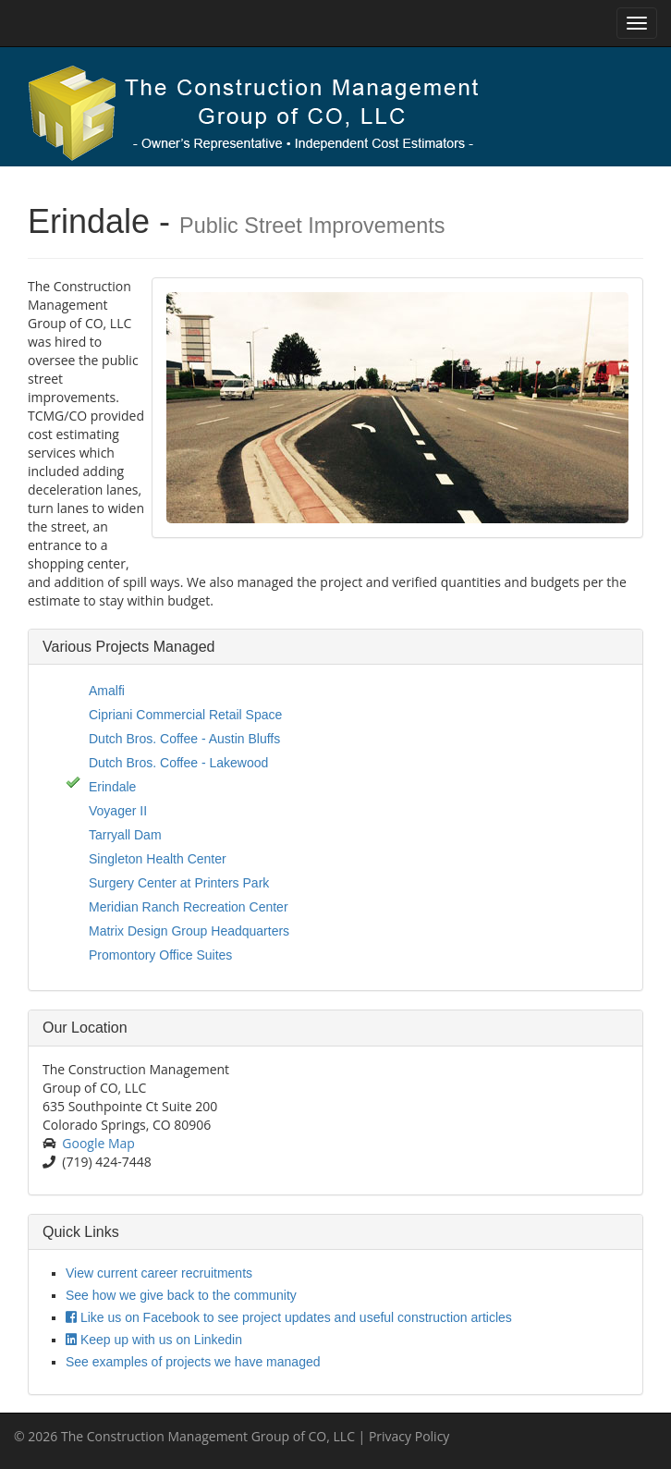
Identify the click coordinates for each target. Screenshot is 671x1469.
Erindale (112, 786)
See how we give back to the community (181, 1295)
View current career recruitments (159, 1273)
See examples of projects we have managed (193, 1361)
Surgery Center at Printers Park (179, 882)
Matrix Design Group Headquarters (189, 931)
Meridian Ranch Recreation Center (188, 907)
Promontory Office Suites (160, 955)
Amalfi (107, 690)
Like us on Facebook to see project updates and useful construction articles (289, 1317)
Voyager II (118, 810)
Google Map (98, 1143)
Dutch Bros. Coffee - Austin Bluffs (184, 738)
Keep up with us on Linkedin (154, 1339)
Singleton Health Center (157, 858)
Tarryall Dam (125, 834)
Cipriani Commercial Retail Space (185, 714)
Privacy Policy (409, 1436)
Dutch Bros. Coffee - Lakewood (178, 762)
